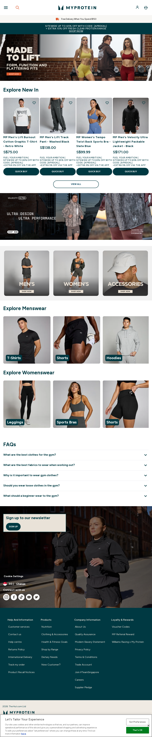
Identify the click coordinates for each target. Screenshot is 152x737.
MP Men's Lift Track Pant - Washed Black (54, 139)
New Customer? (50, 664)
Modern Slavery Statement (90, 641)
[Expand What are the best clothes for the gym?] (76, 455)
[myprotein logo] (77, 7)
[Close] (148, 725)
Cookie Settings (13, 576)
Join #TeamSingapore (87, 672)
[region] (76, 340)
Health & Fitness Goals (54, 641)
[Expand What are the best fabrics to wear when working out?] (76, 465)
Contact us (14, 634)
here (23, 734)
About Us (80, 626)
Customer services (19, 626)
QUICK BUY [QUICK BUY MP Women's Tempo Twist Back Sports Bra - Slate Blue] (94, 171)
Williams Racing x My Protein (128, 641)
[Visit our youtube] (29, 597)
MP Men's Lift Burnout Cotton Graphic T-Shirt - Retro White (20, 141)
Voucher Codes (121, 626)
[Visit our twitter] (36, 597)
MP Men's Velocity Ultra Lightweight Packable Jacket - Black (130, 141)
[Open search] (17, 7)
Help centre (15, 641)
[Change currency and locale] (76, 584)
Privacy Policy (82, 649)
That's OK (137, 730)
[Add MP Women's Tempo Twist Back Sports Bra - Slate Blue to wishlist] (107, 103)
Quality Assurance (85, 634)
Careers (79, 679)
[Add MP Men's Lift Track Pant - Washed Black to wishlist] (70, 103)
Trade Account (83, 664)
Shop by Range (49, 649)
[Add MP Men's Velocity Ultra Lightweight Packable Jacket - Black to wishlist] (143, 103)
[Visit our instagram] (6, 597)
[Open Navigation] (5, 7)
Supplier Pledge (83, 687)
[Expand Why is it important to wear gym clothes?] (76, 475)
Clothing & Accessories (54, 634)
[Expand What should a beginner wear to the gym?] (76, 496)
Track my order (16, 664)
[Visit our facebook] (14, 597)
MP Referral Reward (123, 634)
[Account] (138, 7)
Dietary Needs (49, 657)
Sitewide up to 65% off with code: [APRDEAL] (76, 28)
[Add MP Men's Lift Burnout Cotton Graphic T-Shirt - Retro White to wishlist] (34, 103)
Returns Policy (16, 649)
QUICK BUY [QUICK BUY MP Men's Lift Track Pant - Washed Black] (58, 171)
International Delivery (20, 657)
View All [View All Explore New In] (76, 184)
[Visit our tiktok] (21, 597)
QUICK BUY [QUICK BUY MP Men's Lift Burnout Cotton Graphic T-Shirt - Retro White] (21, 171)
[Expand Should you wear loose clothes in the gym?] (76, 486)
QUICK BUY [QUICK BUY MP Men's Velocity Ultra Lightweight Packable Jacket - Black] (131, 171)
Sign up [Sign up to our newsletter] (13, 526)
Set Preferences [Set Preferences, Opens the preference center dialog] (137, 722)
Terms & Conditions (86, 657)
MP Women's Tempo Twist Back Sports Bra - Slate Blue (93, 141)
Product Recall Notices (21, 672)
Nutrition (46, 626)
